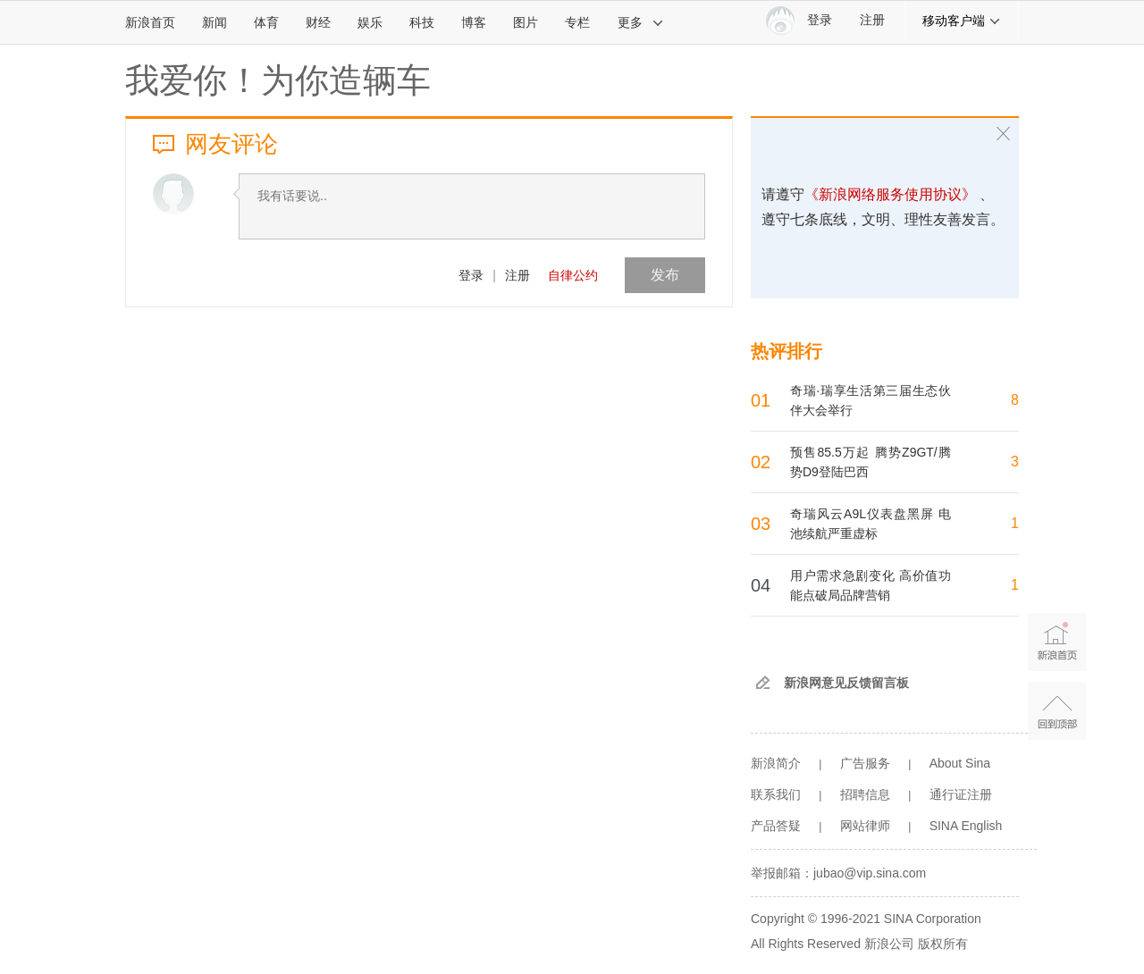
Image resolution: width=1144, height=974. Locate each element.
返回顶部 (1057, 711)
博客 (473, 22)
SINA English (966, 826)
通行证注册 (961, 794)
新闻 (214, 22)
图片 (525, 22)
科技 (421, 22)
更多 (641, 22)
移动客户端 (961, 20)
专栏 (577, 22)
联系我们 (776, 794)
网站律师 (865, 826)
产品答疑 (776, 826)
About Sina (960, 763)
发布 (665, 274)
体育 (266, 22)
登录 (471, 275)
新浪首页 (150, 22)
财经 (318, 22)
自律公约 (573, 275)
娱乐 (370, 22)
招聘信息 (865, 794)
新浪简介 (776, 763)
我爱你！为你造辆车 (278, 80)
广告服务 (865, 763)
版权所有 (943, 943)
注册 (872, 20)
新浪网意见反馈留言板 (846, 683)
